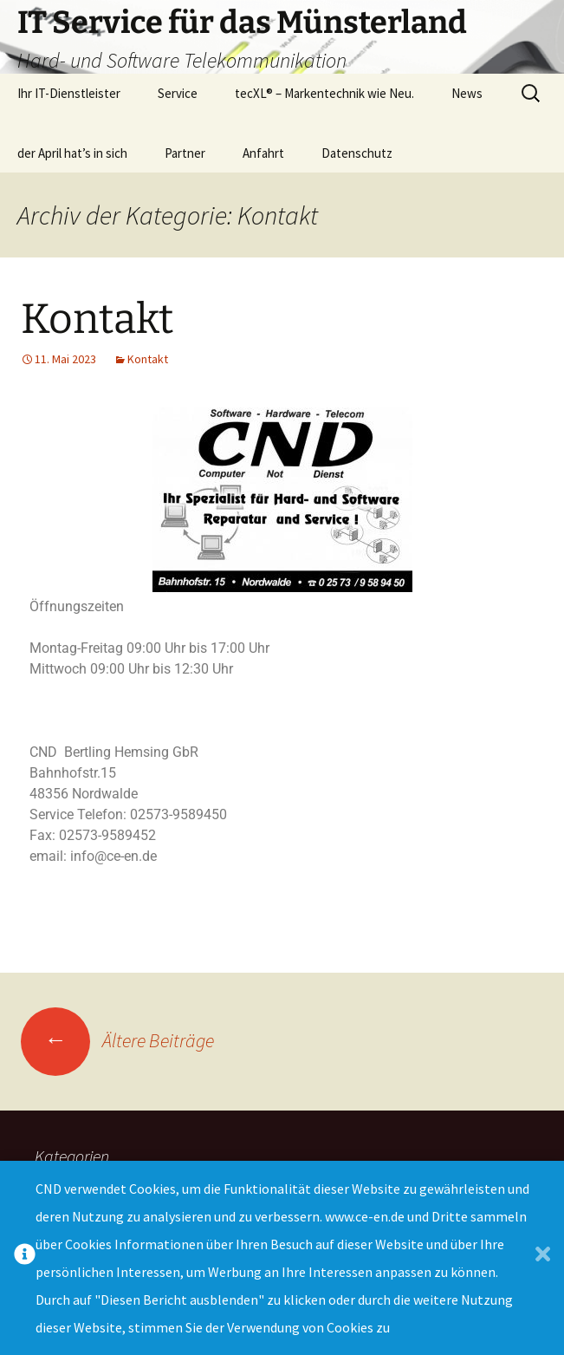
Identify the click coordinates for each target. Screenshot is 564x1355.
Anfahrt (263, 153)
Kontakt (97, 319)
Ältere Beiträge (117, 1040)
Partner (185, 153)
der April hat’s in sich (72, 153)
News (467, 93)
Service (178, 93)
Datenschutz (356, 153)
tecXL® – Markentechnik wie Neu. (324, 93)
